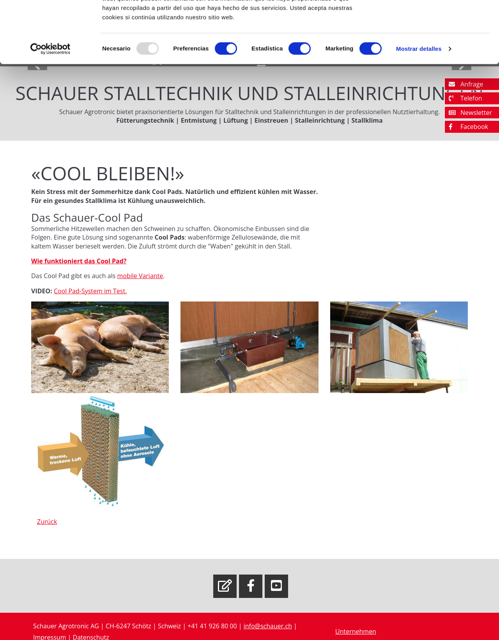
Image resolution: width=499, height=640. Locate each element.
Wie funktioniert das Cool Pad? (78, 261)
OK (434, 20)
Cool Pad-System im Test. (90, 291)
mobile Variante (140, 276)
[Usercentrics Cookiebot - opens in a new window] (50, 107)
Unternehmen (355, 631)
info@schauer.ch (268, 626)
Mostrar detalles (419, 106)
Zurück (47, 521)
